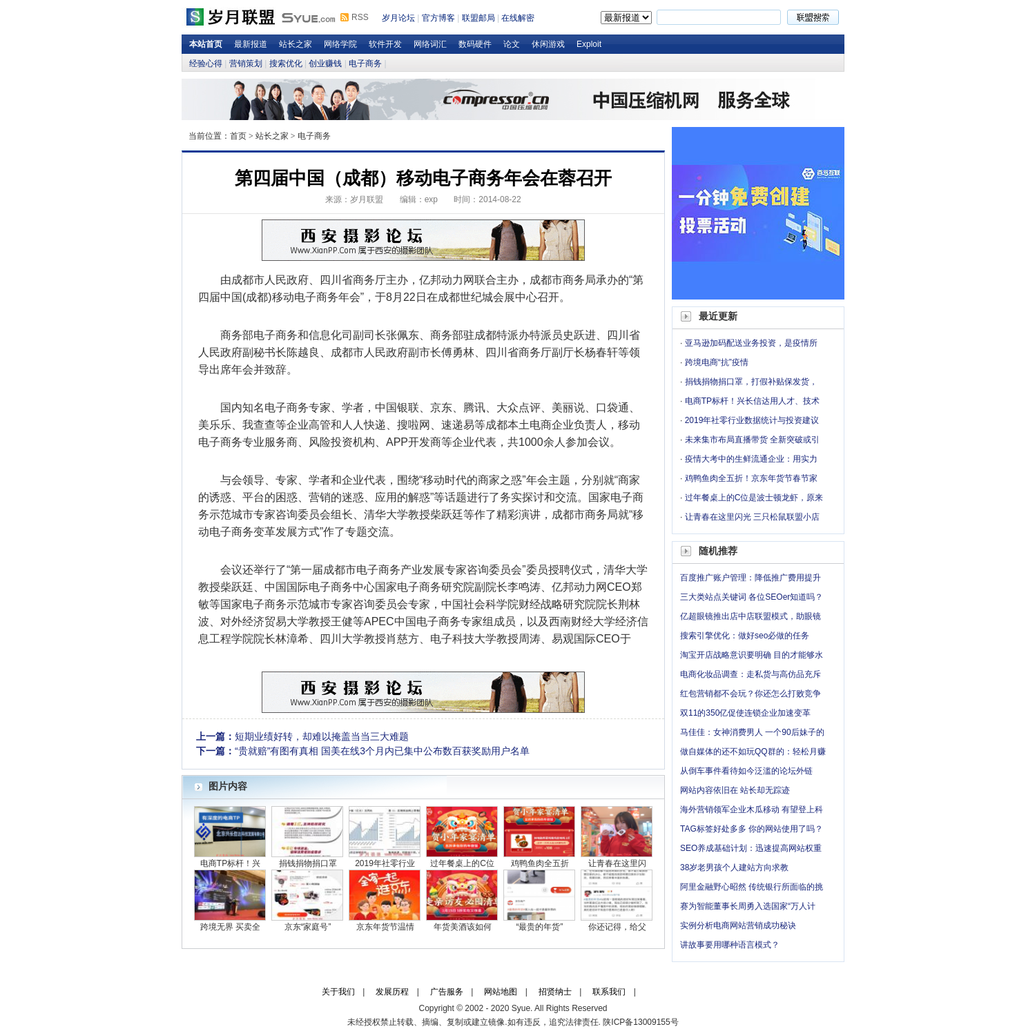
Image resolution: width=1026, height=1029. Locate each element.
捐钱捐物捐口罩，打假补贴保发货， (751, 381)
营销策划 (245, 63)
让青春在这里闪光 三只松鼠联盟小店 (752, 517)
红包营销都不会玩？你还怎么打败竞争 (750, 693)
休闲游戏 (548, 44)
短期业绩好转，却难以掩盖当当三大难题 (322, 736)
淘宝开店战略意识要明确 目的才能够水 (751, 655)
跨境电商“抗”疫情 (716, 362)
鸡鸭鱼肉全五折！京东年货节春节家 (751, 478)
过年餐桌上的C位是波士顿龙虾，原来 (754, 497)
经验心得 (205, 63)
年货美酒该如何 (463, 927)
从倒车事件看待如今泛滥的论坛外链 (746, 771)
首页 (238, 136)
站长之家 (295, 44)
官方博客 (438, 18)
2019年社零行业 (385, 863)
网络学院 (340, 44)
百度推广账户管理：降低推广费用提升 (750, 577)
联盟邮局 (478, 18)
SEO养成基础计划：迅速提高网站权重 (751, 848)
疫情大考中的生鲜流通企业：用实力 (751, 459)
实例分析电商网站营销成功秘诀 (738, 925)
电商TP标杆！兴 (230, 863)
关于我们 (338, 992)
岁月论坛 (398, 18)
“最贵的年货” (539, 927)
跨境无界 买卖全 (230, 927)
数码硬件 (475, 44)
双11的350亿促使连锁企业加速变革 (745, 713)
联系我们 (609, 992)
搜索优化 (285, 63)
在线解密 (517, 18)
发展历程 (392, 992)
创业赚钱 (325, 63)
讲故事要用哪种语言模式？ (730, 945)
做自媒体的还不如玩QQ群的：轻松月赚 (753, 751)
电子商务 (365, 63)
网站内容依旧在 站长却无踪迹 (735, 790)
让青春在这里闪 (617, 863)
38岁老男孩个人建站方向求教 (734, 867)
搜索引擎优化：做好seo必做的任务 (744, 635)
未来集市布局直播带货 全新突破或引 (752, 439)
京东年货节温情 (385, 927)
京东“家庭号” (307, 927)
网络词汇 (430, 44)
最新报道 (250, 44)
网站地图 (500, 992)
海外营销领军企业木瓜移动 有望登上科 (751, 809)
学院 (507, 604)
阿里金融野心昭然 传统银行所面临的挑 (751, 887)
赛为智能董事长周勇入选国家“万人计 (747, 906)
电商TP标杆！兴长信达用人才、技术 (752, 401)
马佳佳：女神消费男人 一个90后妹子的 (752, 732)
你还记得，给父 (617, 927)
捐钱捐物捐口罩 (308, 863)
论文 (511, 44)
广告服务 (446, 992)
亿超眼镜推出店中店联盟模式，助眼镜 (750, 616)
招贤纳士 (555, 992)
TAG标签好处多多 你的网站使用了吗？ (751, 829)
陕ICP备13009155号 (640, 1022)
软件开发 (385, 44)
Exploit (589, 44)
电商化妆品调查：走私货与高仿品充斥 (750, 674)
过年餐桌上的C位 (462, 863)
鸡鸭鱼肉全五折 (540, 863)
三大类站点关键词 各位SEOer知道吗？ (751, 597)
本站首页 (205, 44)
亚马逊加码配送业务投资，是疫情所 (751, 343)
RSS (360, 17)
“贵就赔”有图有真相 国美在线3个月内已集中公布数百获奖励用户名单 (382, 750)
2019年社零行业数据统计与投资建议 (752, 420)
